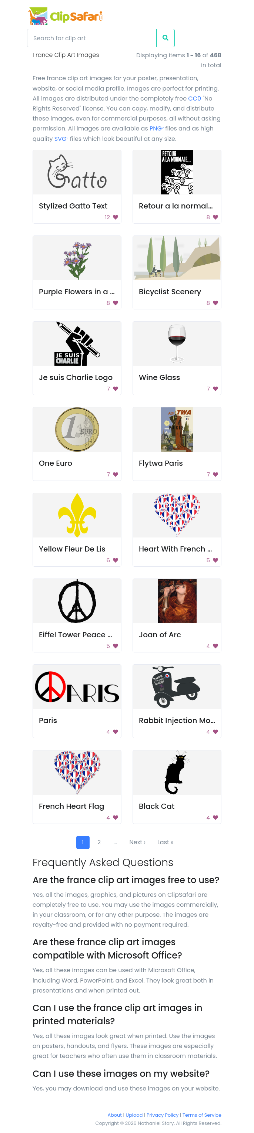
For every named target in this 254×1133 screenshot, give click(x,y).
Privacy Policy (162, 1115)
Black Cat (156, 806)
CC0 (194, 98)
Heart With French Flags (183, 549)
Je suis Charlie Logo (76, 377)
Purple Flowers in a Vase (83, 291)
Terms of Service (202, 1115)
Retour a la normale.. (177, 206)
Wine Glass (159, 377)
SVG (61, 139)
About (115, 1115)
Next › (138, 842)
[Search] (92, 38)
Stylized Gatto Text (73, 206)
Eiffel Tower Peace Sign (81, 635)
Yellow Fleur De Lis (72, 549)
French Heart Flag (71, 806)
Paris (48, 720)
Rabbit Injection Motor (180, 720)
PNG (157, 128)
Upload (134, 1115)
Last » (165, 842)
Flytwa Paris (161, 463)
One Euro (55, 463)
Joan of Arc (160, 635)
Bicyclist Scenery (170, 291)
